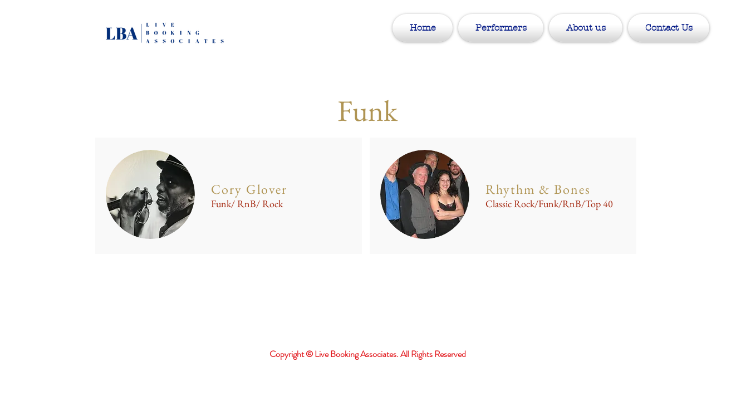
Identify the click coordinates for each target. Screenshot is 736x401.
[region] (228, 196)
